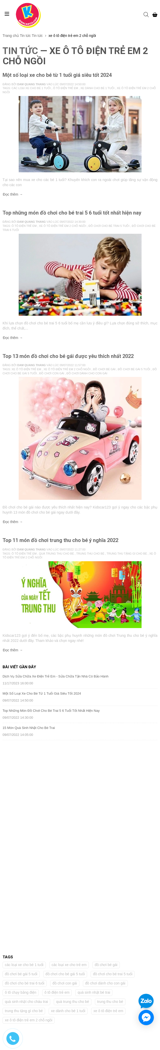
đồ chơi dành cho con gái (105, 771)
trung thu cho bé (110, 790)
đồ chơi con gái (64, 771)
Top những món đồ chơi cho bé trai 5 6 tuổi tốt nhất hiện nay (72, 213)
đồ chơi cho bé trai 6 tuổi (24, 771)
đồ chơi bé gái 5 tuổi (21, 762)
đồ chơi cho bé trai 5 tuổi (112, 762)
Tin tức (25, 36)
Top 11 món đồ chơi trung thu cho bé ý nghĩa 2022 (60, 540)
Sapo (123, 1044)
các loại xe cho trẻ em (69, 753)
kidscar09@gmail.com (25, 866)
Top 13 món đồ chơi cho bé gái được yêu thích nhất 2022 (68, 356)
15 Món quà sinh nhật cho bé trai (29, 728)
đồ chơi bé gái (106, 753)
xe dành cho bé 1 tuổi (68, 799)
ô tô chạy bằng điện (20, 780)
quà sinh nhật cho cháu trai (26, 790)
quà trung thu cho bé (72, 790)
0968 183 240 (18, 858)
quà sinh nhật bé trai (94, 780)
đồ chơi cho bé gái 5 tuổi (65, 762)
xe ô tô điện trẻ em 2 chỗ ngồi (28, 808)
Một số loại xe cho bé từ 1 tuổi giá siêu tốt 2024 (57, 75)
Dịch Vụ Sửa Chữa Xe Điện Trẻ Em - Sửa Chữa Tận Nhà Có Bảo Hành (56, 676)
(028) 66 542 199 (21, 850)
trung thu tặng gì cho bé (24, 799)
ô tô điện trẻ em (57, 780)
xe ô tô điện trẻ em (108, 799)
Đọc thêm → (13, 194)
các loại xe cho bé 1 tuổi (24, 753)
